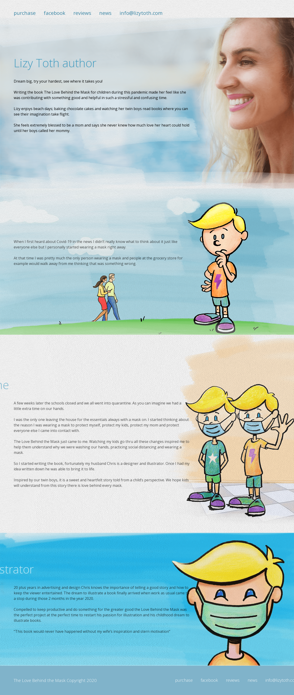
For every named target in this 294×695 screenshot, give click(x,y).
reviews (82, 12)
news (105, 12)
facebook (54, 12)
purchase (25, 12)
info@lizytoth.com (141, 12)
